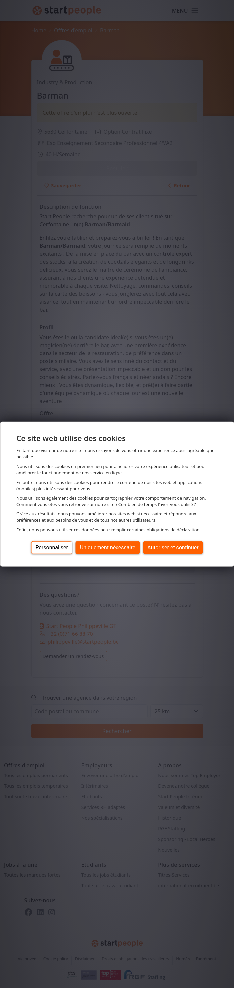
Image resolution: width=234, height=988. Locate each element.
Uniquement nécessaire (107, 547)
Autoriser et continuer (173, 547)
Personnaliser (51, 547)
